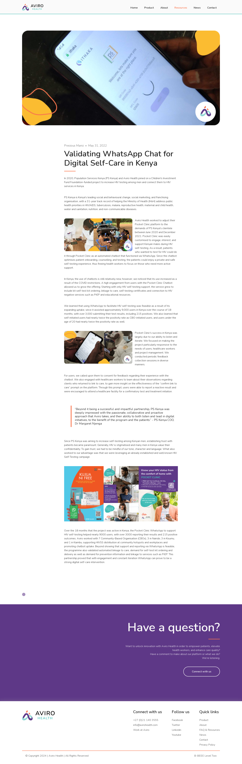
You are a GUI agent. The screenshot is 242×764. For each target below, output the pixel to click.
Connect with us (201, 671)
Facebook (177, 720)
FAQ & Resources (209, 730)
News (202, 735)
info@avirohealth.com (145, 725)
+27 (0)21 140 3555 (145, 720)
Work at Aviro (141, 730)
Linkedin (176, 730)
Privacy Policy (207, 745)
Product (203, 720)
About (203, 725)
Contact (203, 740)
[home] (33, 7)
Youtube (176, 735)
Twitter (176, 725)
